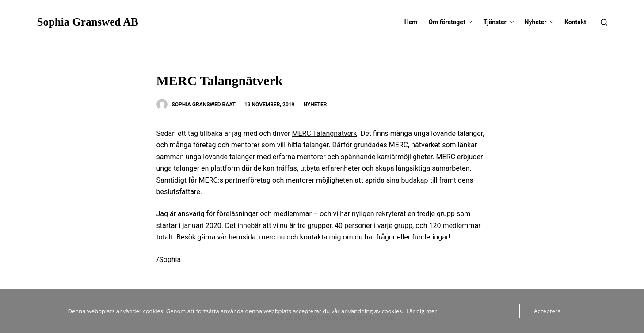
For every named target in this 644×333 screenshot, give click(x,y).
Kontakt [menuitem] (575, 22)
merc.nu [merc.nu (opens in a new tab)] (272, 237)
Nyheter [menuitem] (540, 22)
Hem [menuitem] (411, 22)
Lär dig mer (421, 311)
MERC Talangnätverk (324, 133)
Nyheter (315, 104)
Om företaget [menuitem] (451, 22)
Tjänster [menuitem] (499, 22)
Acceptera (547, 311)
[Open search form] (604, 22)
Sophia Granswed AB (87, 22)
